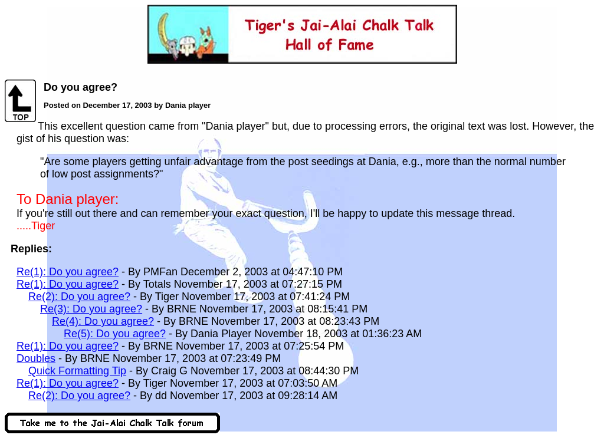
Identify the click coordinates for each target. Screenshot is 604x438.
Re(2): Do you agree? (79, 296)
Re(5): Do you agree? (115, 334)
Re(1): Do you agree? (68, 272)
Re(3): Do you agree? (91, 309)
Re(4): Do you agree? (103, 321)
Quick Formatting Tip (77, 371)
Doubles (36, 358)
